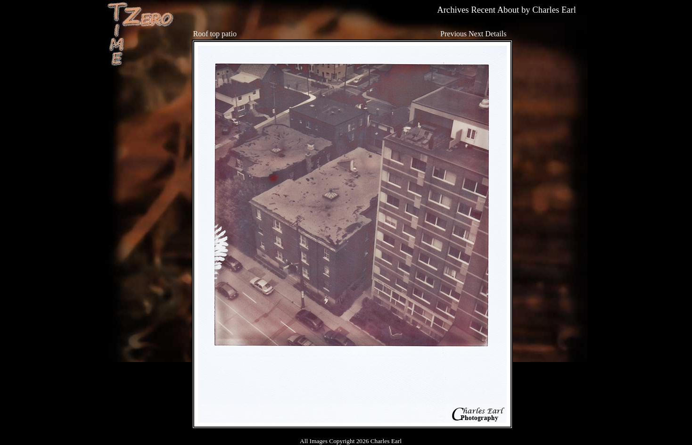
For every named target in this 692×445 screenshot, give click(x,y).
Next (476, 34)
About (508, 10)
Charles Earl (554, 10)
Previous (453, 34)
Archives (453, 10)
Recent (483, 10)
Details (495, 34)
